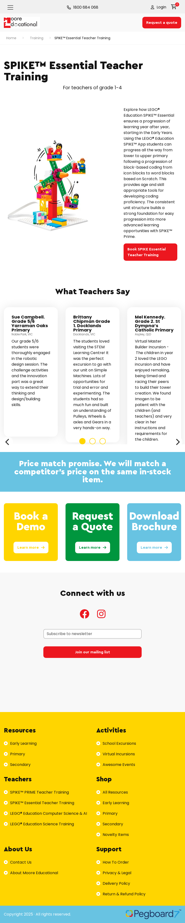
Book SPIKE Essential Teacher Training (146, 252)
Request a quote (161, 23)
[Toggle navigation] (10, 7)
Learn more (31, 547)
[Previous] (7, 442)
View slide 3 (102, 441)
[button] (158, 7)
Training (36, 38)
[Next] (177, 442)
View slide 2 (92, 441)
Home (11, 38)
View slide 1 (82, 441)
